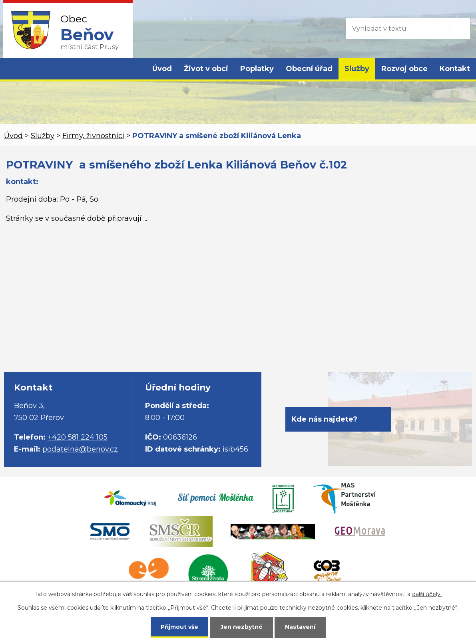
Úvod (162, 68)
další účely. (427, 594)
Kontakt (455, 68)
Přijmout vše (179, 626)
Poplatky (257, 68)
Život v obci (206, 68)
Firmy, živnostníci (93, 135)
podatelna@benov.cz (80, 449)
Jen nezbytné (242, 626)
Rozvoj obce (404, 68)
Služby (357, 68)
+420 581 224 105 (78, 437)
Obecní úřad (309, 68)
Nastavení (300, 626)
